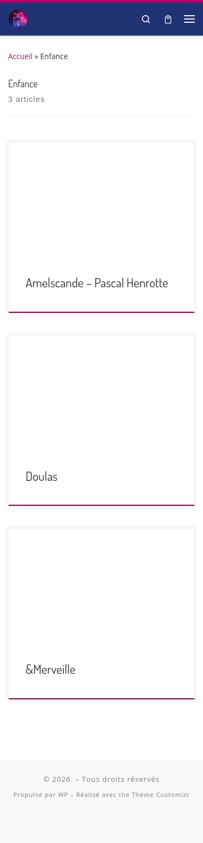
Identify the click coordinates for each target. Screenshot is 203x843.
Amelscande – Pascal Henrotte (96, 282)
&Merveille (50, 669)
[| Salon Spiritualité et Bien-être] (18, 17)
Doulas (41, 476)
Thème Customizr (161, 794)
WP (63, 794)
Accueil (20, 56)
